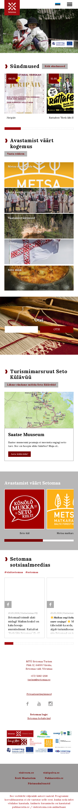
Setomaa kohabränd (39, 718)
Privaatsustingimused (39, 694)
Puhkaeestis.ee (54, 778)
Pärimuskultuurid (39, 783)
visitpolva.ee (51, 772)
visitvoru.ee (26, 772)
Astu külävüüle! (19, 454)
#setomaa (31, 572)
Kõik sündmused (55, 66)
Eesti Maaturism (25, 778)
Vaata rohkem (15, 153)
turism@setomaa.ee (39, 679)
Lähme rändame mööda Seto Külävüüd (31, 384)
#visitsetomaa (13, 572)
